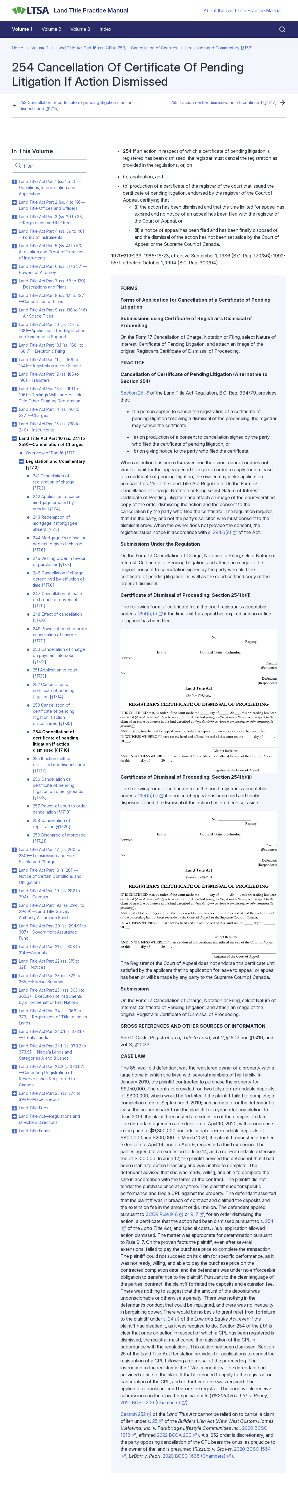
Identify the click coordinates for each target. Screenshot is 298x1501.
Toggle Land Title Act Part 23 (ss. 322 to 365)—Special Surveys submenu (14, 976)
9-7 (197, 1214)
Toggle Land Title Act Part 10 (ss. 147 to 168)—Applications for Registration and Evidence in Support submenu (14, 325)
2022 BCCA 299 (177, 1435)
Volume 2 (51, 29)
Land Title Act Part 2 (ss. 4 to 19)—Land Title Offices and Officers (52, 205)
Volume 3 (80, 29)
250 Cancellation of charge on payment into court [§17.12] (59, 655)
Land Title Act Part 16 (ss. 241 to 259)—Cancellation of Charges (116, 47)
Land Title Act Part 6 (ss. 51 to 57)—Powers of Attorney (53, 269)
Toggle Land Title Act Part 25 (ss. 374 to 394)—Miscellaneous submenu (14, 1093)
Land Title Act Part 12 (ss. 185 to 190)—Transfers (49, 377)
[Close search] (279, 29)
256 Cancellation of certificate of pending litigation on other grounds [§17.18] (58, 788)
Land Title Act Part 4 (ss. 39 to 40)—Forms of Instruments (51, 234)
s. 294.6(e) (222, 532)
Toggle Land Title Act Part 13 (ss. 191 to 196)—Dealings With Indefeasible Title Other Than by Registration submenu (14, 389)
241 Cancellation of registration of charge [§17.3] (53, 481)
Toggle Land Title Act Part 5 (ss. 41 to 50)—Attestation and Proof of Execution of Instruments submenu (14, 246)
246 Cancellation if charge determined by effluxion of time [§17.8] (58, 578)
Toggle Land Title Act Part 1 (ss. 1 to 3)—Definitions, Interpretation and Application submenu (14, 182)
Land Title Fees (33, 1107)
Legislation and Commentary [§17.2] (219, 47)
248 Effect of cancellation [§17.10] (57, 617)
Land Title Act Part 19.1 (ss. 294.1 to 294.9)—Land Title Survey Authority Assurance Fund (51, 911)
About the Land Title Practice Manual (242, 10)
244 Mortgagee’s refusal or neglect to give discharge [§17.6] (59, 543)
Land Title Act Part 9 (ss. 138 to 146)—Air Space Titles (53, 312)
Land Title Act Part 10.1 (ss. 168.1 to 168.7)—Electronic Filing (51, 348)
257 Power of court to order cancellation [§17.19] (60, 808)
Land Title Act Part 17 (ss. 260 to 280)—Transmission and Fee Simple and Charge (49, 855)
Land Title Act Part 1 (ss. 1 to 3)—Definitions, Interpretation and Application (50, 187)
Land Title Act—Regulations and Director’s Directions (49, 1119)
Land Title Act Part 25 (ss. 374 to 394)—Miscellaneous (50, 1096)
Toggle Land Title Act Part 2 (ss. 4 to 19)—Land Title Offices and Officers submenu (14, 202)
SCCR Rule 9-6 (165, 1214)
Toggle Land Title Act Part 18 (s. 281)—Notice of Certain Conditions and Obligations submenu (14, 870)
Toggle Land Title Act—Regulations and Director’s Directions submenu (14, 1116)
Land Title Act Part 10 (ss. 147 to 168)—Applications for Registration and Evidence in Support (52, 330)
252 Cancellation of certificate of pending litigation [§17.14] (53, 690)
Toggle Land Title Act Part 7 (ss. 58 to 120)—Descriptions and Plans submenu (14, 281)
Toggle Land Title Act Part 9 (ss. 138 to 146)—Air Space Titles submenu (14, 310)
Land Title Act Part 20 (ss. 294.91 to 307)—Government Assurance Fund (52, 932)
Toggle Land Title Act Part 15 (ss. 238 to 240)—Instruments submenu (14, 424)
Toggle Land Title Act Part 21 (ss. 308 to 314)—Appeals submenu (14, 947)
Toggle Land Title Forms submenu (14, 1131)
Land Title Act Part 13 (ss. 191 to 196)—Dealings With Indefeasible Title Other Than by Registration (51, 394)
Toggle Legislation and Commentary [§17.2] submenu (21, 461)
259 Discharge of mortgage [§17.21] (59, 837)
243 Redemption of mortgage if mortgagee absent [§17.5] (55, 523)
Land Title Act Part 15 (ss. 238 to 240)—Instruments (49, 426)
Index (105, 29)
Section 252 (136, 1414)
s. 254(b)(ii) (149, 795)
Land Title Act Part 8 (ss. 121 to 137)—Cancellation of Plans (52, 298)
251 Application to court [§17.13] (55, 672)
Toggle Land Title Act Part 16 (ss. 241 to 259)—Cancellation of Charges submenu (14, 438)
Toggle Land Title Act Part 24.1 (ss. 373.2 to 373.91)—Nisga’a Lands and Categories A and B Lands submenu (14, 1046)
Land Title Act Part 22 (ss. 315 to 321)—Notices (49, 964)
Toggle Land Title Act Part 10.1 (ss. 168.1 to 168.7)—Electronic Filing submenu (14, 345)
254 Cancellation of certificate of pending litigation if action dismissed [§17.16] (55, 741)
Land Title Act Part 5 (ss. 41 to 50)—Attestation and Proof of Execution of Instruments (53, 251)
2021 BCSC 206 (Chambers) (153, 1402)
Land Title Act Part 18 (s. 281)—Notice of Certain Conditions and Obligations (50, 876)
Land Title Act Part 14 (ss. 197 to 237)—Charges (49, 412)
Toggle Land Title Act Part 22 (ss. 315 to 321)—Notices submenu (14, 961)
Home (17, 47)
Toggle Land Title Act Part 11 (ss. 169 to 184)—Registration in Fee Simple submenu (14, 360)
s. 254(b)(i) (148, 614)
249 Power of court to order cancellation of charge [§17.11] (60, 634)
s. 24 (171, 1319)
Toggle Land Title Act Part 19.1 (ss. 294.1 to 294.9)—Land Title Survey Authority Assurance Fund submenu (14, 905)
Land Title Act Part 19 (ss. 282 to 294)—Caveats (49, 893)
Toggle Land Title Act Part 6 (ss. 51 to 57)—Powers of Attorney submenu (14, 266)
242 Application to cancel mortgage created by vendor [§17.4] (57, 502)
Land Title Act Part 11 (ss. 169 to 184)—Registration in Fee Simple (50, 362)
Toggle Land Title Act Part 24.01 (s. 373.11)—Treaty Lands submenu (14, 1031)
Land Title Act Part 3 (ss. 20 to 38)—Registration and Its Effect (51, 219)
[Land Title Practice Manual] (70, 10)
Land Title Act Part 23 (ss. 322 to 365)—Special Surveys (49, 978)
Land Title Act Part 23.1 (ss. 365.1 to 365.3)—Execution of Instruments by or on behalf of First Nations (52, 996)
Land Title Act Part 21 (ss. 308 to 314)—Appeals (49, 949)
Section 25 (134, 393)
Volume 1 (22, 29)
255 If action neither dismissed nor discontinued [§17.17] (224, 102)
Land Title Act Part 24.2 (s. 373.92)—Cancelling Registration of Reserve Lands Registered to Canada (52, 1075)
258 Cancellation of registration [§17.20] (51, 823)
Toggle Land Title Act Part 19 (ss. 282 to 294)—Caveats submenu (14, 891)
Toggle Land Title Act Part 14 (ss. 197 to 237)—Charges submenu (14, 409)
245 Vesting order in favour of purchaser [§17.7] (59, 561)
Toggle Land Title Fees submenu (14, 1108)
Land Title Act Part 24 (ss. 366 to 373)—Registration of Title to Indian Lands (53, 1016)
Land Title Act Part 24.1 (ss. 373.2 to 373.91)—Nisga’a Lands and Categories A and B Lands (52, 1052)
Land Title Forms (34, 1130)
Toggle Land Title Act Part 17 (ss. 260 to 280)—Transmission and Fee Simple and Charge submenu (14, 850)
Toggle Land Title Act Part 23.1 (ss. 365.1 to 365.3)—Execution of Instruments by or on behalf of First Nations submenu (14, 990)
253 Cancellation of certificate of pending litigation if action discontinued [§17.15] (75, 105)
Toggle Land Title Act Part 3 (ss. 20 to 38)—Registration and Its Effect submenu (14, 217)
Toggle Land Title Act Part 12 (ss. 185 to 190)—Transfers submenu (14, 374)
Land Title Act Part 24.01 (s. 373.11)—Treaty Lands (51, 1034)
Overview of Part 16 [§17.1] (51, 452)
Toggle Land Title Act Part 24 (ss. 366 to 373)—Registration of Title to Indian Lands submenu (14, 1011)
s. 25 (155, 1421)
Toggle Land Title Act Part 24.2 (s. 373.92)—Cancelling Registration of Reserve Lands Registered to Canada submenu (14, 1067)
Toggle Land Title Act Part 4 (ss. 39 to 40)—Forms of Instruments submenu (14, 231)
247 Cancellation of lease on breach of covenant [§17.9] (57, 599)
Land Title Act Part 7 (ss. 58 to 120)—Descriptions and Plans (52, 283)
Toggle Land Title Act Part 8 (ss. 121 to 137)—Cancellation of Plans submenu (14, 295)
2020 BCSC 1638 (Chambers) (197, 1456)
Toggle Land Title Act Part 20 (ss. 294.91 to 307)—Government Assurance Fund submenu (14, 926)
